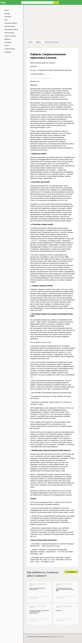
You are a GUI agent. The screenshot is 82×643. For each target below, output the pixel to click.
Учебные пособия (9, 49)
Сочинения (7, 42)
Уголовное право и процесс (51, 42)
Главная (30, 42)
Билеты (6, 10)
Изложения (7, 16)
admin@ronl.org (61, 636)
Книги (6, 20)
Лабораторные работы (11, 29)
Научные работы (9, 32)
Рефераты (7, 39)
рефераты (38, 42)
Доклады (7, 13)
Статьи (6, 45)
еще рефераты (71, 572)
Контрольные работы (10, 23)
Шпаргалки (7, 52)
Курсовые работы (9, 26)
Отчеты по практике (10, 36)
